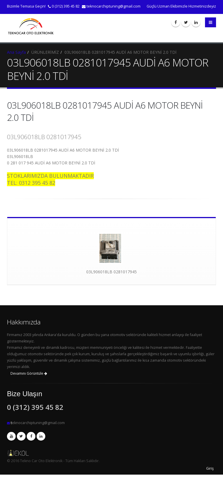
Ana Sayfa (16, 52)
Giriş (210, 468)
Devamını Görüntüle (28, 373)
